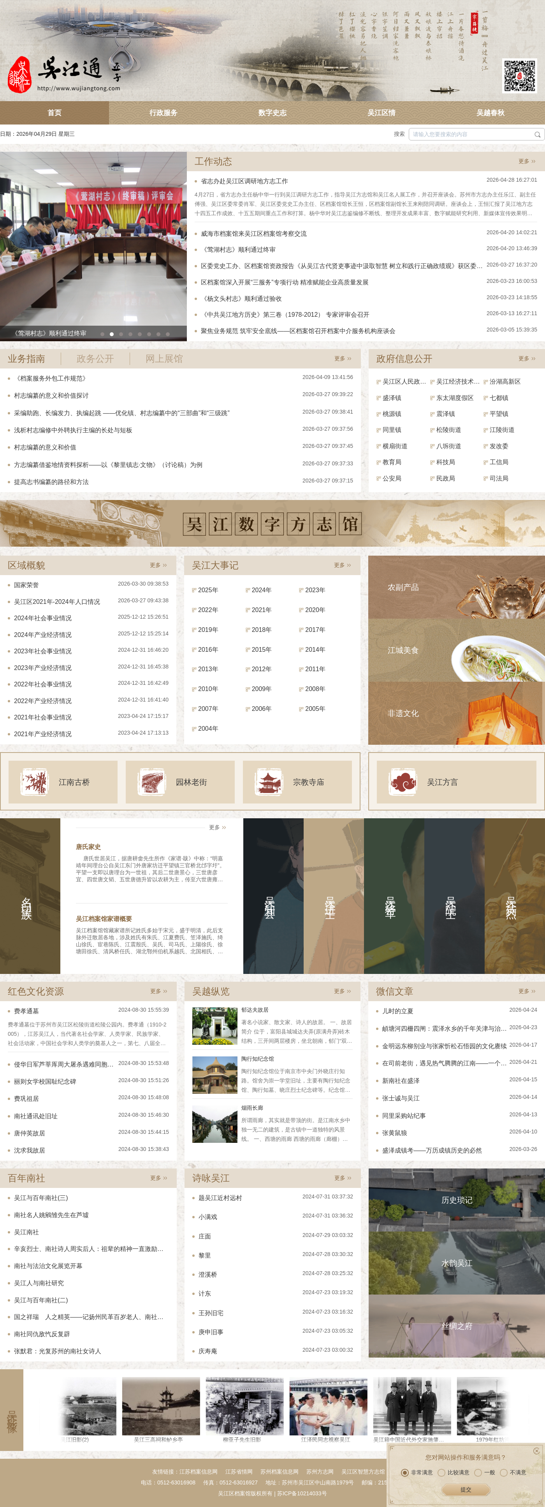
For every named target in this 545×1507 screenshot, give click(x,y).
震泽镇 (445, 414)
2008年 (315, 689)
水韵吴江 (457, 1263)
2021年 (262, 610)
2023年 (315, 590)
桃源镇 (392, 414)
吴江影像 (12, 1410)
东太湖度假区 (455, 398)
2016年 (208, 649)
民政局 (445, 478)
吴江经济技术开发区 (460, 381)
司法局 (499, 478)
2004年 (208, 728)
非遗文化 (403, 713)
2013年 (208, 669)
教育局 (392, 462)
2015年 (262, 649)
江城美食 (403, 650)
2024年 (262, 590)
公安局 (392, 478)
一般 (484, 1486)
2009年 (262, 689)
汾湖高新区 (505, 381)
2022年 (208, 610)
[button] (102, 334)
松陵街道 (448, 429)
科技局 (445, 462)
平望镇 (499, 414)
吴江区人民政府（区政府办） (406, 381)
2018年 (262, 629)
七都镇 (499, 398)
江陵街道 (502, 429)
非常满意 (417, 1486)
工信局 (499, 462)
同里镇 (392, 429)
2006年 (262, 708)
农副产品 (403, 587)
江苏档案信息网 (198, 1471)
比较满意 (453, 1486)
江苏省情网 (239, 1471)
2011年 (315, 669)
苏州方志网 (320, 1471)
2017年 (315, 629)
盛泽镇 (392, 398)
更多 (524, 161)
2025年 (208, 590)
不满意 (513, 1486)
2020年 (315, 610)
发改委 (499, 446)
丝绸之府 (457, 1326)
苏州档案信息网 (279, 1471)
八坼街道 (448, 446)
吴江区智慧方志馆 (363, 1471)
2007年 (208, 708)
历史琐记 (457, 1200)
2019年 (208, 629)
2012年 (262, 669)
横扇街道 (395, 446)
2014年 (315, 649)
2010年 (208, 689)
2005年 (315, 708)
